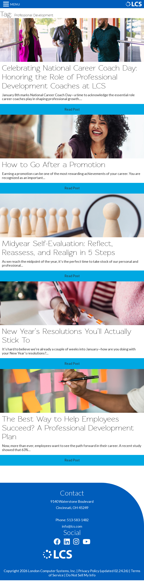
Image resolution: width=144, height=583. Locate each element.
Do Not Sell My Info (81, 578)
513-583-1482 (78, 523)
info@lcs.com (72, 529)
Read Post (72, 110)
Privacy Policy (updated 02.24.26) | (104, 574)
